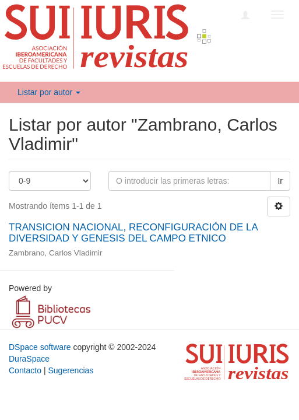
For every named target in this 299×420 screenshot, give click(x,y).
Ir (280, 181)
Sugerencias (70, 370)
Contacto (25, 370)
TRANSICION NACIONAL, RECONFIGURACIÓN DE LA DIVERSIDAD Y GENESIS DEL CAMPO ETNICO (133, 233)
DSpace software (40, 347)
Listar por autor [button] (48, 92)
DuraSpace (29, 358)
